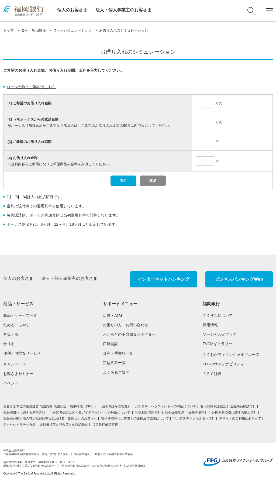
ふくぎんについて (218, 315)
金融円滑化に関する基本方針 (24, 412)
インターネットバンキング (163, 279)
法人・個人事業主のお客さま (123, 10)
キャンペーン (14, 364)
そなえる (10, 334)
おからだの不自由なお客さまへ (129, 334)
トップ (8, 30)
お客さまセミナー (18, 374)
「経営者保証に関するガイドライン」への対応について (90, 412)
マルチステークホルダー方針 (194, 418)
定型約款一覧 (114, 362)
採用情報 (210, 325)
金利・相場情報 (33, 30)
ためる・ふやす (16, 325)
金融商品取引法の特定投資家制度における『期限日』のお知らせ (50, 418)
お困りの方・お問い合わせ (125, 325)
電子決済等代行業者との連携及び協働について (135, 418)
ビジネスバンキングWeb (239, 279)
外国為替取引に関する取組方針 (234, 412)
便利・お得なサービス (22, 353)
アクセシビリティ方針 (19, 425)
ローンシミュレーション (72, 30)
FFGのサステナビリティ (223, 364)
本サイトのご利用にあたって (240, 418)
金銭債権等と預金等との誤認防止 (64, 425)
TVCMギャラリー (217, 344)
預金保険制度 (174, 412)
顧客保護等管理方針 (116, 406)
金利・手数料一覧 (118, 353)
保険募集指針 (198, 412)
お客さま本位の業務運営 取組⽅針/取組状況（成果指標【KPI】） (50, 406)
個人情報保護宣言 (213, 406)
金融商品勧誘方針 (243, 406)
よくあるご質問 (116, 372)
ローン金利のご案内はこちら (31, 87)
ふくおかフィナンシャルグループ (231, 354)
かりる (9, 344)
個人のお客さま (72, 10)
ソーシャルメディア (220, 334)
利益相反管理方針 (148, 412)
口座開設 (110, 344)
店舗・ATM (112, 315)
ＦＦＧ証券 (212, 374)
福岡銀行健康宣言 (105, 425)
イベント (10, 383)
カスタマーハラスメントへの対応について (165, 406)
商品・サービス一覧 (20, 315)
